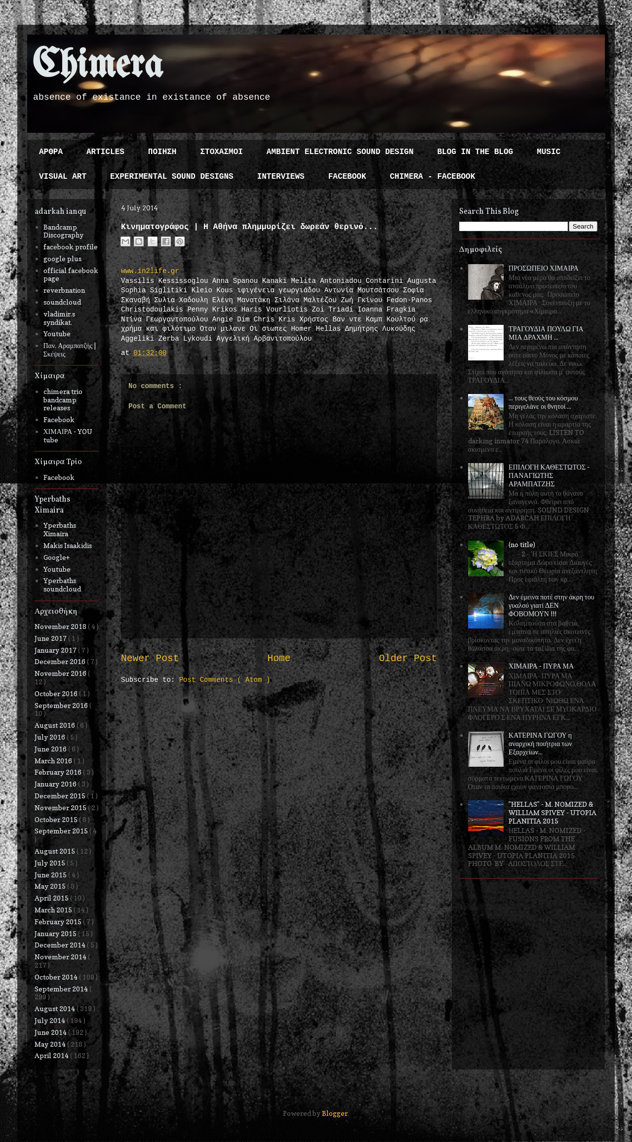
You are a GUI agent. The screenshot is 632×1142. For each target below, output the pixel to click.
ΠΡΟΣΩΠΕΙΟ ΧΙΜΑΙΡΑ (544, 268)
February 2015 (59, 921)
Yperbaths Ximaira (59, 529)
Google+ (56, 557)
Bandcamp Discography (63, 231)
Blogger (335, 1113)
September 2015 (62, 831)
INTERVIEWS (281, 176)
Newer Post (150, 658)
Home (278, 658)
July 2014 (51, 1020)
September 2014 (62, 988)
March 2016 (54, 760)
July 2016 (51, 737)
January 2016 (56, 784)
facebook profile (70, 246)
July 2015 (51, 863)
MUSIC (548, 152)
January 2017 (56, 650)
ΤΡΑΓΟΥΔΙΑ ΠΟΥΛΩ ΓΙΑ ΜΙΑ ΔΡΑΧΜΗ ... (546, 332)
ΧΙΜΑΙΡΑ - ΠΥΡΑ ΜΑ (541, 666)
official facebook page (70, 274)
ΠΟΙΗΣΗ (162, 152)
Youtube (57, 333)
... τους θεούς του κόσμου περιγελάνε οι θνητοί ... (543, 402)
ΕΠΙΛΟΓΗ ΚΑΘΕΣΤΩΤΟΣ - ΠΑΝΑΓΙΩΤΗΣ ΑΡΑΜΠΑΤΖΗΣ (549, 475)
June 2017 (51, 638)
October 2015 (57, 819)
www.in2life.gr (150, 271)
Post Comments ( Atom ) (225, 680)
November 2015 (61, 807)
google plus (62, 258)
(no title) (522, 544)
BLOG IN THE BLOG (475, 152)
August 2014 (56, 1008)
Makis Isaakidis (67, 545)
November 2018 (61, 626)
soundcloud (62, 302)
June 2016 (51, 749)
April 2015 (52, 898)
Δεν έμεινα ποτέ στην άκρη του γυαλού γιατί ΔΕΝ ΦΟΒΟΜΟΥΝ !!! (551, 605)
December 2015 (61, 795)
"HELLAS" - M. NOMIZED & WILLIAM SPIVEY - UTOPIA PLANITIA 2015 (552, 812)
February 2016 (59, 772)
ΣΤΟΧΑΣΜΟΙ (221, 152)
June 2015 (51, 874)
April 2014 (52, 1055)
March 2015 (54, 910)
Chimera (97, 65)
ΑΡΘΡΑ (51, 152)
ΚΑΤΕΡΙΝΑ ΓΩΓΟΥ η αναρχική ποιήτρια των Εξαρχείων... (540, 743)
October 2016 (57, 693)
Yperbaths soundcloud (62, 584)
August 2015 (56, 851)
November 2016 (61, 673)
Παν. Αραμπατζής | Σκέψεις (69, 349)
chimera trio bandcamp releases (62, 399)
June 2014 (51, 1032)
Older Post (408, 658)
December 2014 (61, 945)
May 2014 (51, 1044)
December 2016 (61, 661)
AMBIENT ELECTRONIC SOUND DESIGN (340, 152)
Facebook (59, 419)
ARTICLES (105, 152)
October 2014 (57, 977)
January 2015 (56, 933)
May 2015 (51, 886)
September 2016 (62, 705)
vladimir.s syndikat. (59, 318)
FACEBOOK (347, 176)
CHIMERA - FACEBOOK (432, 176)
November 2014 (61, 956)
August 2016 (56, 725)
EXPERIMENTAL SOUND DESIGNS (172, 176)
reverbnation (64, 290)
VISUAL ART (62, 176)
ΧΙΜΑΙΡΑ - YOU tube (68, 435)
